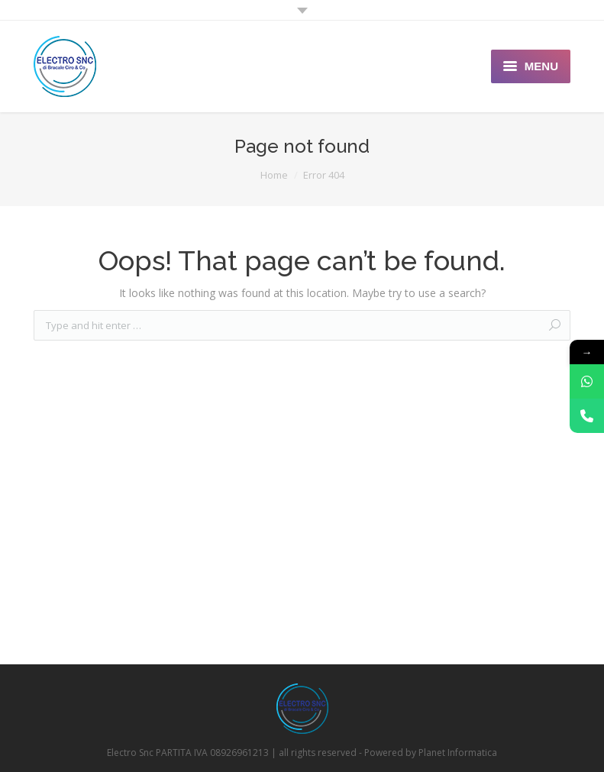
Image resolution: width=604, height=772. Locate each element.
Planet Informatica (457, 752)
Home (274, 175)
